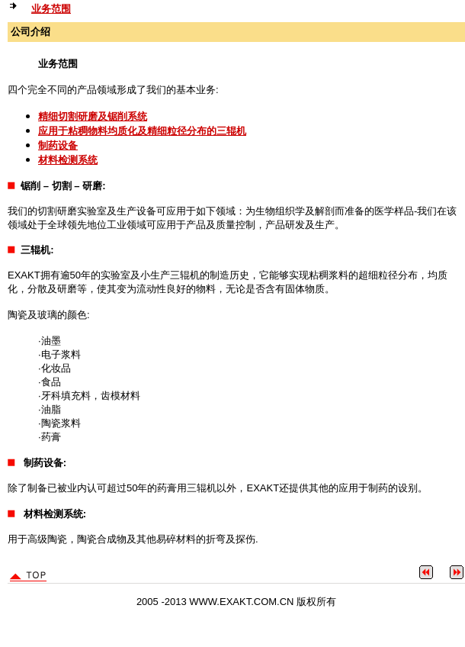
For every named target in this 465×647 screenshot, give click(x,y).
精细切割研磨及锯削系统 (92, 116)
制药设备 (58, 145)
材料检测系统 (68, 160)
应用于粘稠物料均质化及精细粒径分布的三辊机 (142, 131)
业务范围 (51, 8)
